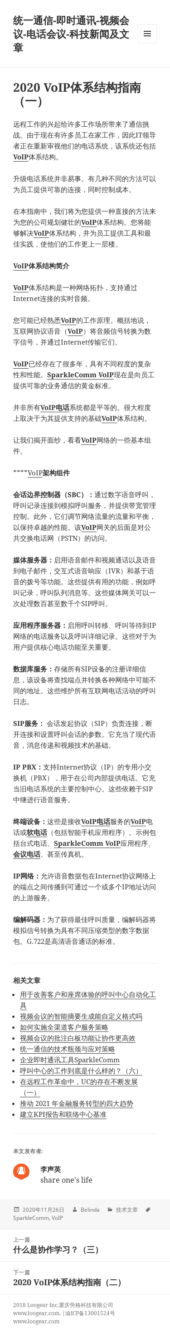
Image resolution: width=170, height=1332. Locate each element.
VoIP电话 (54, 407)
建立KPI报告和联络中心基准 (63, 1114)
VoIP (21, 156)
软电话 (37, 832)
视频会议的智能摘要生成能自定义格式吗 (81, 1016)
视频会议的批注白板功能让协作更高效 (78, 1037)
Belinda (90, 1210)
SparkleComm (31, 1218)
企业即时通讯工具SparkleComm (70, 1059)
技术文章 (127, 1210)
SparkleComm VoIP (80, 374)
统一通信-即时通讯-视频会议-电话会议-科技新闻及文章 (71, 33)
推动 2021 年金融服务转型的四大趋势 (76, 1103)
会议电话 (26, 853)
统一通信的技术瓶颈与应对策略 (67, 1048)
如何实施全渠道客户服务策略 (64, 1026)
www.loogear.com (36, 1321)
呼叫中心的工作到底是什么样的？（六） (81, 1070)
